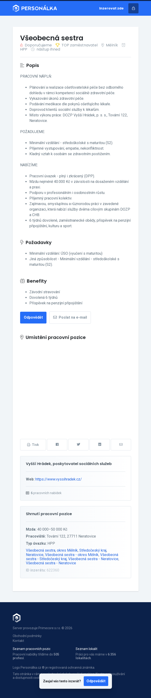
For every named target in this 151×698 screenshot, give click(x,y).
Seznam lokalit (86, 649)
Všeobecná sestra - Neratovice (93, 559)
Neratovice (34, 555)
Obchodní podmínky (27, 636)
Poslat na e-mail (70, 317)
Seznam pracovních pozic (31, 649)
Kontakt (18, 641)
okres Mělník (67, 550)
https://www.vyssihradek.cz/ (58, 479)
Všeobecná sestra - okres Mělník (72, 555)
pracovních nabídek (46, 493)
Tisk (33, 445)
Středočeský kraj (92, 550)
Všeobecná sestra (40, 550)
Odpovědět (95, 681)
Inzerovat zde (111, 8)
